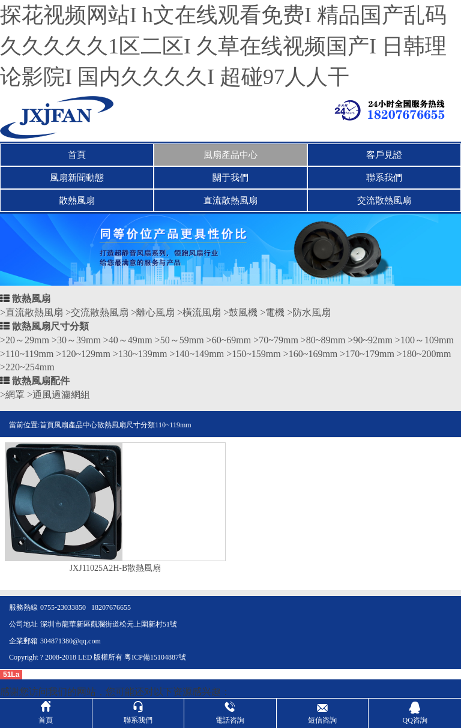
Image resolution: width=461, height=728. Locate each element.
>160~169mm (310, 354)
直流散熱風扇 (230, 200)
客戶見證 (384, 155)
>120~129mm (83, 354)
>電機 (272, 312)
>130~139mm (140, 354)
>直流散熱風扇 (31, 312)
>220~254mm (27, 367)
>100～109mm (424, 340)
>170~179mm (367, 354)
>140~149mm (197, 354)
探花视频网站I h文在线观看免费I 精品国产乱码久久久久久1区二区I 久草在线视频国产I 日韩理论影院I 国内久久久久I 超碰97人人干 (223, 46)
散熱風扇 (77, 200)
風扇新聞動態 (77, 177)
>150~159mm (253, 354)
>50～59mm (179, 340)
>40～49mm (127, 340)
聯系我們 (384, 177)
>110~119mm (26, 354)
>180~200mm (424, 354)
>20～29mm (24, 340)
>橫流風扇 (199, 312)
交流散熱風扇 (384, 200)
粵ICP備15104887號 (155, 657)
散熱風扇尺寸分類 (50, 326)
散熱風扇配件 (41, 381)
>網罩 (12, 395)
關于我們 (230, 177)
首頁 (77, 155)
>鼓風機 (240, 312)
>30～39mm (76, 340)
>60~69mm (229, 340)
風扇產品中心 (230, 155)
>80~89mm (323, 340)
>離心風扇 (153, 312)
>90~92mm (370, 340)
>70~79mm (275, 340)
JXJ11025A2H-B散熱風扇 (115, 568)
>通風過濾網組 (58, 395)
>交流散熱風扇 (96, 312)
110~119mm (173, 425)
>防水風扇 (309, 312)
